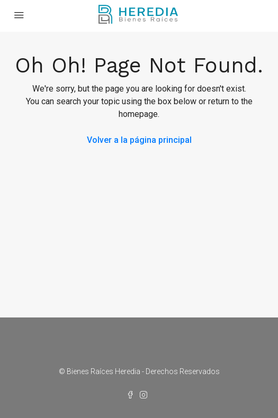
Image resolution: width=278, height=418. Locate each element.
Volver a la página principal (139, 140)
